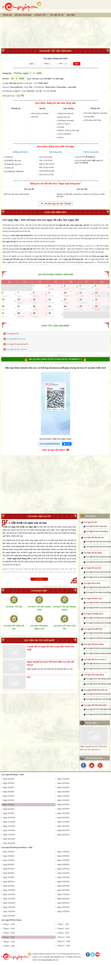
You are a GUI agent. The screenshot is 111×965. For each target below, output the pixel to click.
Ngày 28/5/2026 (63, 899)
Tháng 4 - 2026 (8, 937)
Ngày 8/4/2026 (8, 809)
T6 (71, 282)
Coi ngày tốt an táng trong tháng (98, 592)
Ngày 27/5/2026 (63, 894)
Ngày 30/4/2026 (63, 835)
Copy (67, 444)
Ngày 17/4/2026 (63, 779)
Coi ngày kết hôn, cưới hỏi (16, 349)
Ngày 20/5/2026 (63, 864)
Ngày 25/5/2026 (63, 886)
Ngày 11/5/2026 (9, 894)
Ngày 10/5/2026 (9, 890)
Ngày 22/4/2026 (63, 800)
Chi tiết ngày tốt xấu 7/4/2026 (56, 204)
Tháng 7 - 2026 (63, 924)
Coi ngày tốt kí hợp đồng (94, 675)
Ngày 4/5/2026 (8, 864)
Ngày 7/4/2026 (8, 805)
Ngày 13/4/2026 (9, 830)
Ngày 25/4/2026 (63, 813)
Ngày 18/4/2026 (63, 783)
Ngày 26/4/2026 (63, 817)
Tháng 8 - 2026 (63, 929)
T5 (55, 282)
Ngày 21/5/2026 (63, 869)
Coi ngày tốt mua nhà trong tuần (98, 572)
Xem (76, 64)
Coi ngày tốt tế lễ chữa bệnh (95, 705)
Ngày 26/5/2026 (63, 890)
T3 (24, 282)
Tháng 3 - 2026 (9, 933)
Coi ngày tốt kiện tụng (93, 598)
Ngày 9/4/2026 (8, 813)
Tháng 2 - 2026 (9, 929)
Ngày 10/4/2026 (9, 817)
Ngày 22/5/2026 (63, 873)
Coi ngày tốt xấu (12, 334)
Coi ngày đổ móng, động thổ (17, 344)
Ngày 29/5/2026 (63, 903)
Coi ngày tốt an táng (92, 583)
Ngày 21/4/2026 (63, 796)
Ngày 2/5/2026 (8, 856)
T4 (40, 282)
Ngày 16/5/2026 (9, 916)
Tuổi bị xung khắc (91, 152)
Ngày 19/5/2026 (63, 860)
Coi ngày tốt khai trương (94, 644)
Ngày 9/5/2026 (8, 886)
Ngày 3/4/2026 (8, 787)
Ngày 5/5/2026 (8, 869)
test (29, 677)
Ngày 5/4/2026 (8, 796)
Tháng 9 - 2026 (63, 933)
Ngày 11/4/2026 (9, 822)
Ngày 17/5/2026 (63, 852)
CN (102, 282)
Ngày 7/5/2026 (8, 877)
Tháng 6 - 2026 (9, 946)
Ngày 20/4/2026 (63, 792)
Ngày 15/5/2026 (9, 911)
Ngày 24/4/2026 (63, 809)
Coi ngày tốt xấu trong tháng (97, 531)
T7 (86, 282)
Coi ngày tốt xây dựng (93, 553)
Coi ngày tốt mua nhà (92, 568)
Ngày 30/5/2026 (63, 907)
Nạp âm (5, 87)
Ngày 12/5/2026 (9, 899)
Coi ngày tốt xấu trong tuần (96, 526)
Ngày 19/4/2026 (63, 787)
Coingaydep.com (89, 246)
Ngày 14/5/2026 (9, 907)
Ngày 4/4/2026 (8, 792)
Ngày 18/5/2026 (63, 856)
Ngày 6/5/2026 (8, 873)
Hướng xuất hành (20, 152)
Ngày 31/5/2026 (63, 911)
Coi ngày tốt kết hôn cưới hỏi (95, 690)
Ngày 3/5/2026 (8, 860)
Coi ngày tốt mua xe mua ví (95, 659)
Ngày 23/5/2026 (63, 877)
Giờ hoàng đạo (55, 152)
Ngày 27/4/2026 (63, 822)
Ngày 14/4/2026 (9, 835)
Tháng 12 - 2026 (63, 946)
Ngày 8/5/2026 (8, 882)
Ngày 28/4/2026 (63, 826)
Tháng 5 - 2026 (9, 942)
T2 (9, 282)
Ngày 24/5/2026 (63, 882)
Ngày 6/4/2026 (8, 800)
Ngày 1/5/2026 (8, 852)
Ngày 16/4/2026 (9, 843)
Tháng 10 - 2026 (63, 937)
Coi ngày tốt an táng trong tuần (98, 587)
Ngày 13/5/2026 (9, 903)
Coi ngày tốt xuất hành (93, 629)
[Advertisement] (55, 29)
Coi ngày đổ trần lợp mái (15, 339)
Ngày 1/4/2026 (8, 779)
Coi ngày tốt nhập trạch (93, 614)
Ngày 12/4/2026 (9, 826)
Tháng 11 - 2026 (63, 941)
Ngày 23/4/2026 (63, 804)
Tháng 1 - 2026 (9, 924)
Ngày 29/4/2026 (63, 830)
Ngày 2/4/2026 (8, 783)
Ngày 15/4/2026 (9, 839)
